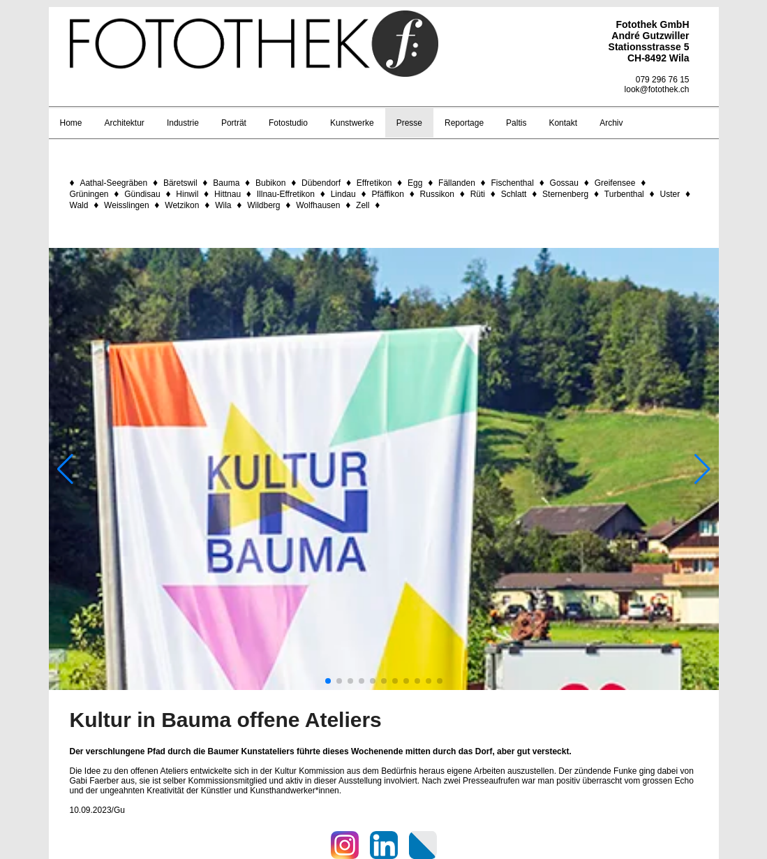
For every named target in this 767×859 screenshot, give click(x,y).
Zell (362, 205)
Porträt (233, 123)
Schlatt (514, 194)
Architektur (124, 123)
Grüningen (89, 194)
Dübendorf (321, 183)
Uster (670, 194)
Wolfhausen (318, 205)
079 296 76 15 (663, 80)
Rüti (477, 194)
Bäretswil (180, 183)
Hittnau (227, 194)
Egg (415, 183)
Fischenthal (512, 183)
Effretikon (374, 183)
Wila (223, 205)
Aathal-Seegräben (113, 183)
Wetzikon (182, 205)
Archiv (611, 123)
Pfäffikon (387, 194)
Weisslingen (126, 205)
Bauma (226, 183)
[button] (328, 681)
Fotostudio (288, 123)
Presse (409, 123)
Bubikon (270, 183)
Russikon (437, 194)
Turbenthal (624, 194)
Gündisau (142, 194)
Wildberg (263, 205)
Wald (79, 205)
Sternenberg (565, 194)
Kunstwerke (352, 123)
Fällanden (456, 183)
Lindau (343, 194)
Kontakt (563, 123)
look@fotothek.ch (657, 89)
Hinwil (187, 194)
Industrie (183, 123)
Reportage (464, 123)
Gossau (564, 183)
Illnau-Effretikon (286, 194)
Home (71, 123)
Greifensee (615, 183)
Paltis (516, 123)
